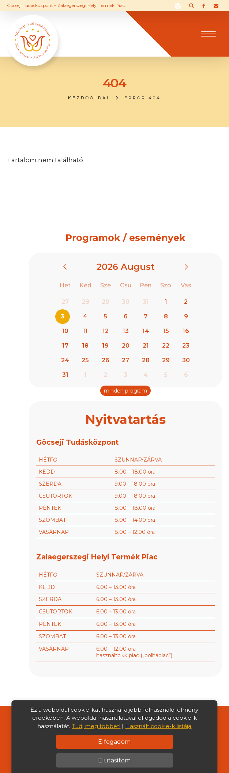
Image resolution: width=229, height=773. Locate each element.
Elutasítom (114, 760)
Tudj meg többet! (96, 726)
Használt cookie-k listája (158, 726)
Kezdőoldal (89, 97)
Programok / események (125, 237)
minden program (125, 390)
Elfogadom (114, 741)
